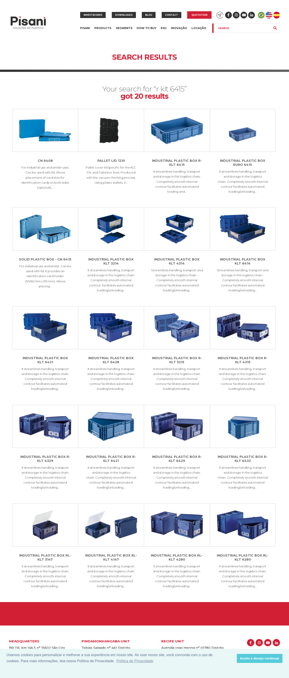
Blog (148, 15)
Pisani (85, 30)
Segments (124, 30)
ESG (164, 28)
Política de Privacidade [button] (135, 661)
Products (102, 30)
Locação (198, 28)
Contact (171, 15)
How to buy (146, 28)
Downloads (124, 15)
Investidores (93, 15)
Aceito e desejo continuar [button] (260, 658)
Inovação (179, 28)
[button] (232, 658)
